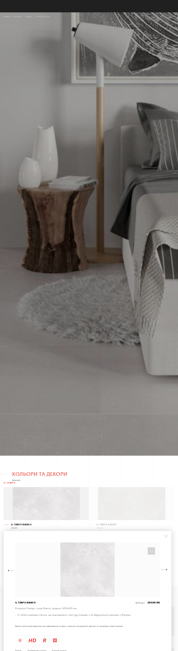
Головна (7, 16)
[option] (87, 569)
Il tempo (28, 16)
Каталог (18, 16)
